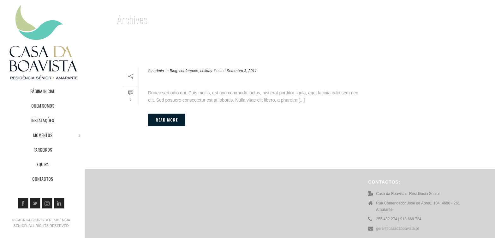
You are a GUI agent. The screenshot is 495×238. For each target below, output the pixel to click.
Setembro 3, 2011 (242, 71)
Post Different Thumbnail (195, 81)
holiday (206, 71)
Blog (173, 71)
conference (188, 71)
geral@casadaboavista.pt (397, 228)
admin (158, 71)
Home (452, 45)
